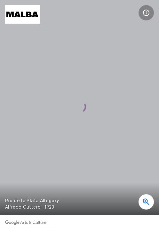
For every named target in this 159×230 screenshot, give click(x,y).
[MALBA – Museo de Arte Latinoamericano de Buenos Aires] (22, 14)
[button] (146, 12)
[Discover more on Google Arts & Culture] (25, 222)
